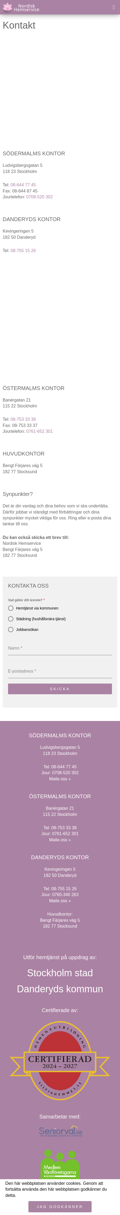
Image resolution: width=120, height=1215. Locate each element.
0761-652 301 (39, 431)
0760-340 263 (65, 894)
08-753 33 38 (23, 419)
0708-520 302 (39, 197)
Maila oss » (60, 779)
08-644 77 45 (23, 185)
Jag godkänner (60, 1207)
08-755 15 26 (23, 250)
